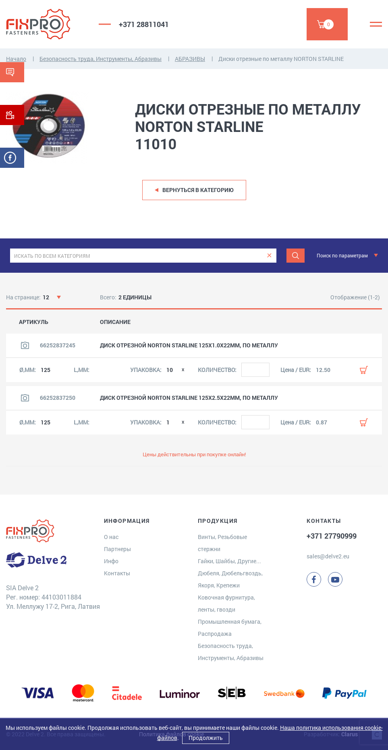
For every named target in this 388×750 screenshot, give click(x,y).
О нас (111, 537)
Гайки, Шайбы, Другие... (229, 561)
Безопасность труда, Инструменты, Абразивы (100, 59)
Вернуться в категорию (198, 190)
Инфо (111, 561)
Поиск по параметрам (342, 255)
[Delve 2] (46, 24)
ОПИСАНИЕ (115, 322)
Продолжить (206, 738)
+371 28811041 (144, 24)
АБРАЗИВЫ (190, 59)
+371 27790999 (332, 536)
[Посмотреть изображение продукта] (25, 345)
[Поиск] (295, 256)
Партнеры (117, 549)
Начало (16, 59)
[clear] (269, 256)
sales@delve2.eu (328, 556)
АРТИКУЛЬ (33, 322)
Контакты (117, 573)
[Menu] (376, 24)
